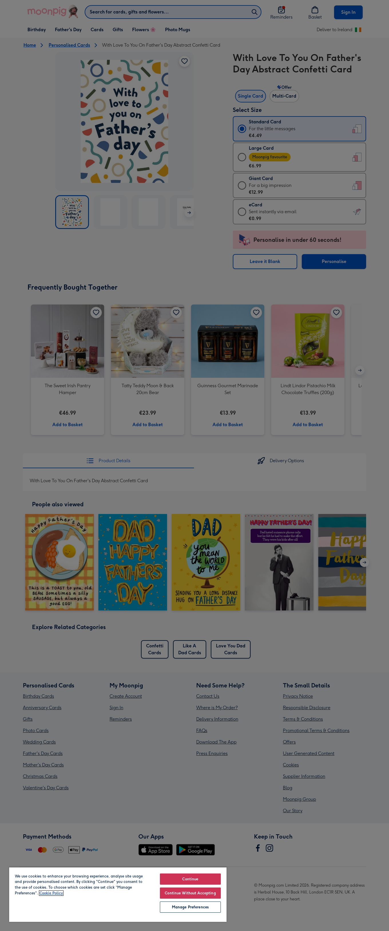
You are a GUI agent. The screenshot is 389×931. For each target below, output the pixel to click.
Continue (190, 879)
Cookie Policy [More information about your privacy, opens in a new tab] (51, 893)
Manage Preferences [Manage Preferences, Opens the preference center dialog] (190, 907)
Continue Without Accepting (190, 893)
